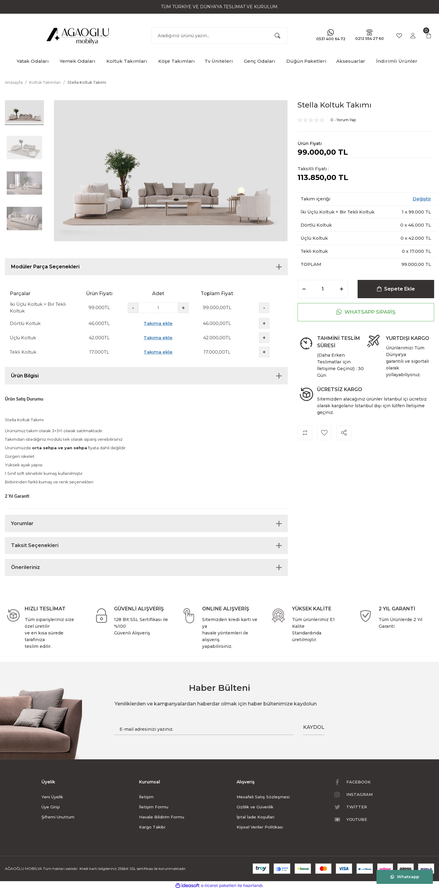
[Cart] (428, 35)
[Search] (219, 35)
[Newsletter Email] (204, 729)
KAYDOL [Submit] (313, 727)
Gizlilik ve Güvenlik (255, 806)
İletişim (146, 796)
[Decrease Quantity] (304, 289)
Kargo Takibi (152, 827)
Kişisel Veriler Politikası (260, 827)
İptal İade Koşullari (255, 816)
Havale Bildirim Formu (161, 816)
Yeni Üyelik (52, 796)
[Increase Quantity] (341, 289)
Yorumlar (22, 523)
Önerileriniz (25, 567)
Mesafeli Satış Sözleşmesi (263, 796)
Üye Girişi (50, 806)
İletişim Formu (153, 806)
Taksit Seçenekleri (35, 545)
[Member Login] (412, 35)
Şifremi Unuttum (57, 816)
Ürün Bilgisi (25, 376)
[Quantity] (322, 289)
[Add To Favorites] (324, 433)
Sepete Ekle (396, 289)
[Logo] (78, 34)
